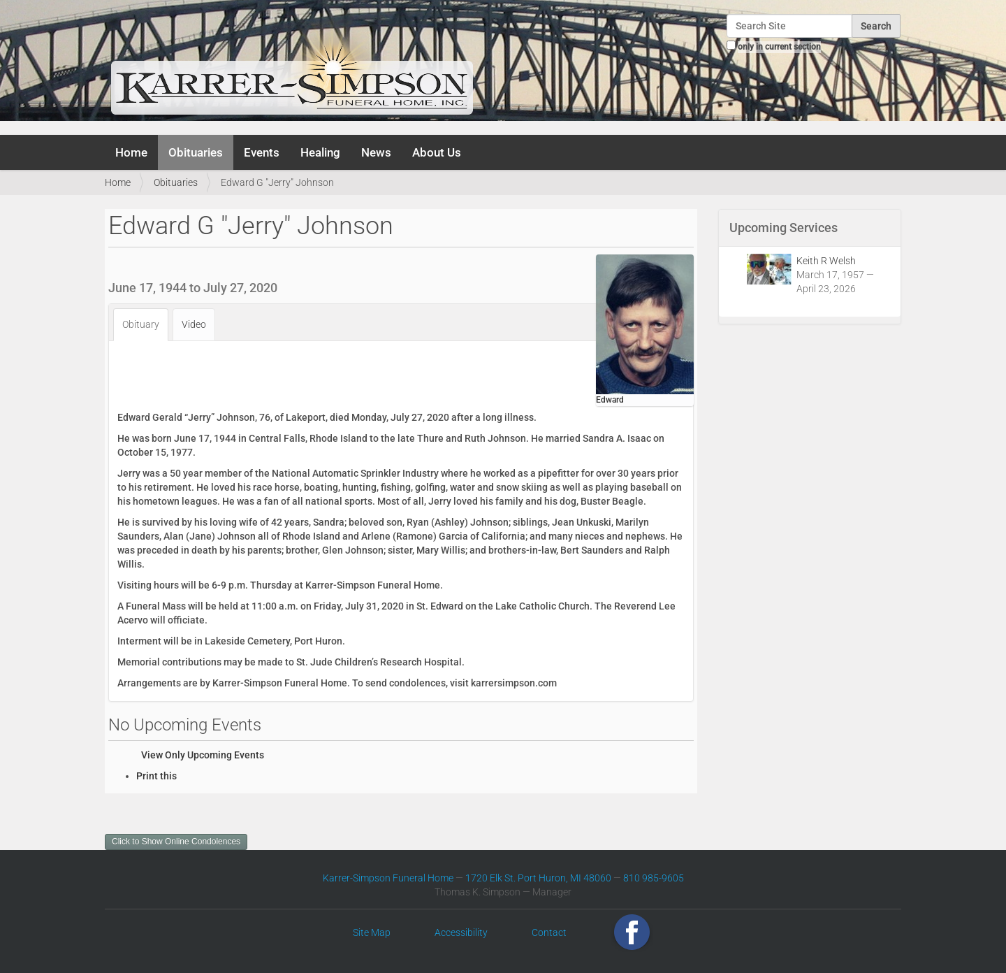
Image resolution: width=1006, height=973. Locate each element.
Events (261, 152)
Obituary (140, 324)
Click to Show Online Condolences (176, 841)
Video (194, 324)
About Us (436, 152)
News (376, 152)
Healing (320, 152)
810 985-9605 (653, 878)
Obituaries (195, 152)
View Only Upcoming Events (202, 755)
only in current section (779, 47)
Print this (156, 775)
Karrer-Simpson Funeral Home (388, 878)
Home (131, 152)
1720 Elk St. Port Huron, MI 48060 (538, 878)
